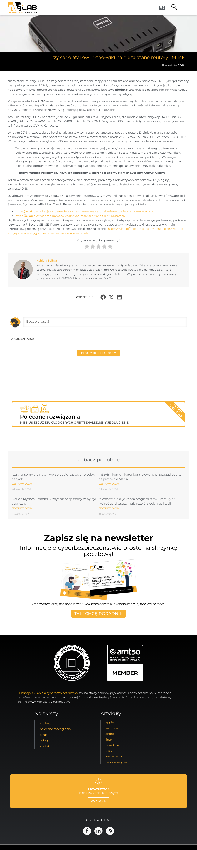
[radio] (86, 247)
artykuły (45, 723)
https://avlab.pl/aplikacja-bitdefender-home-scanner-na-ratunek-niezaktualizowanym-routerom (84, 211)
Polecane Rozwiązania (55, 729)
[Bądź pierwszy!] (105, 322)
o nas (43, 735)
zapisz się (98, 801)
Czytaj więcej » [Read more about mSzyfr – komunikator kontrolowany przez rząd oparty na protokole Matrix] (108, 483)
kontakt (45, 746)
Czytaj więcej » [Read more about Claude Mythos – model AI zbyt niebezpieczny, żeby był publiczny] (22, 508)
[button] (103, 297)
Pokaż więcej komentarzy (98, 352)
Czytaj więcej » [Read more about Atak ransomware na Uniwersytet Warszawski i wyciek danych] (22, 483)
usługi (44, 740)
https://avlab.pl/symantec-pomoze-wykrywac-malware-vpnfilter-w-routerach (70, 216)
